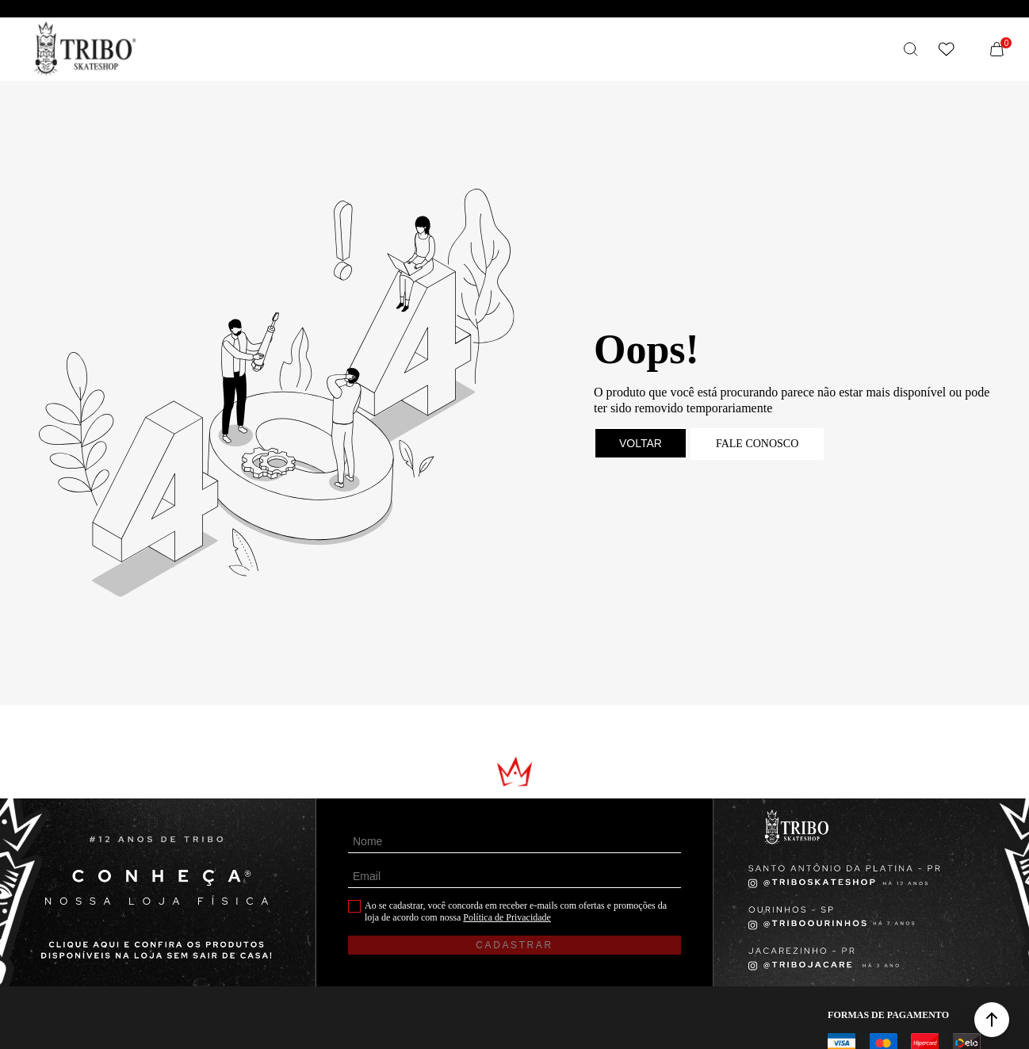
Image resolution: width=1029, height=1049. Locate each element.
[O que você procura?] (910, 49)
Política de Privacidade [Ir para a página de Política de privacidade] (507, 917)
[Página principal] (85, 49)
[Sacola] (996, 49)
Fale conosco (757, 444)
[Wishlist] (945, 49)
